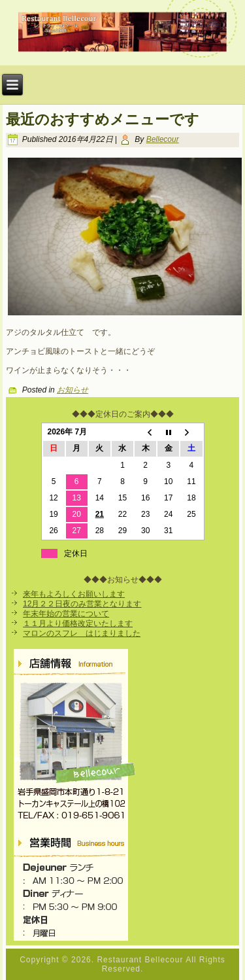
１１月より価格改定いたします (78, 623)
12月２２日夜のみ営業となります (82, 603)
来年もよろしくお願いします (74, 594)
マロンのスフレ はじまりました (81, 633)
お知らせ (72, 389)
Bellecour (162, 139)
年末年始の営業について (66, 613)
